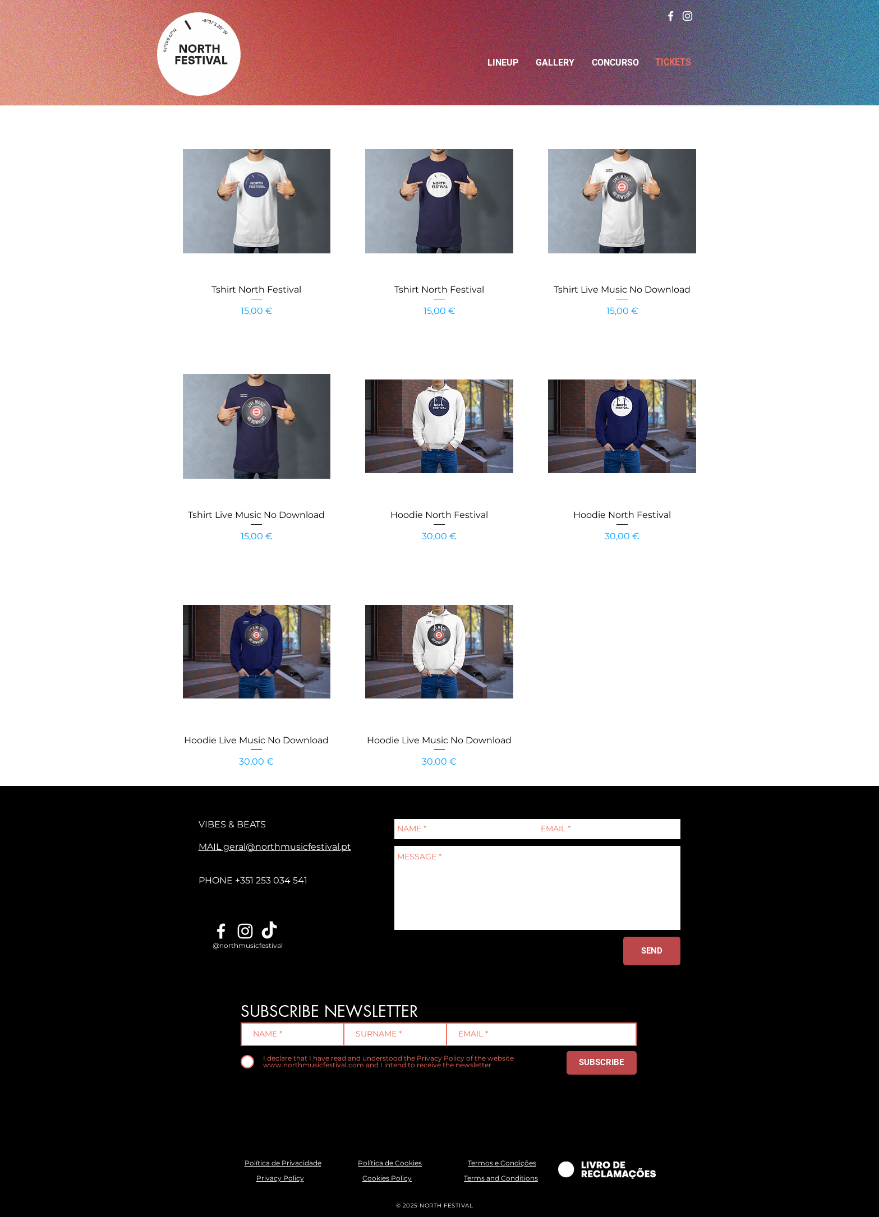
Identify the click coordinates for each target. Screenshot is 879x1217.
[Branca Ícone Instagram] (687, 16)
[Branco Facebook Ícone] (670, 16)
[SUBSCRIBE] (602, 1063)
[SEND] (651, 951)
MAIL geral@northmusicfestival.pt (275, 846)
